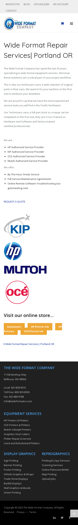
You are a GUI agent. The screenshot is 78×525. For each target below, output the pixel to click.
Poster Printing (12, 469)
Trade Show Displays (16, 479)
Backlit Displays (13, 483)
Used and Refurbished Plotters (22, 443)
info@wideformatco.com (18, 401)
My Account (60, 4)
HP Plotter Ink (40, 326)
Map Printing (49, 474)
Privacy (21, 512)
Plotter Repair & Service (17, 438)
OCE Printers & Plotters (17, 425)
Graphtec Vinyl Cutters (17, 434)
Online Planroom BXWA (55, 469)
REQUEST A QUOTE (14, 201)
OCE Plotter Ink (33, 331)
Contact (11, 10)
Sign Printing (11, 460)
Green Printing (12, 492)
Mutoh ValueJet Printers (17, 429)
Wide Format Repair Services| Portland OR (29, 344)
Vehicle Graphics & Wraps (19, 474)
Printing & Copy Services (56, 460)
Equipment (14, 326)
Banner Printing (13, 465)
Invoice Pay (13, 4)
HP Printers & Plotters (16, 420)
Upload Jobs (41, 4)
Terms (32, 512)
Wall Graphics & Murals (17, 488)
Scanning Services (52, 465)
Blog (27, 4)
